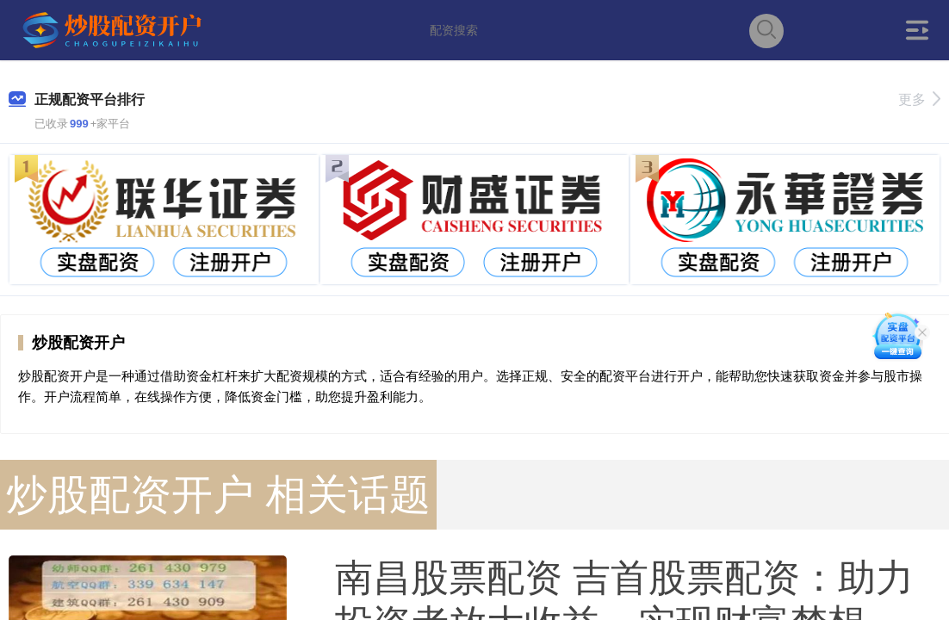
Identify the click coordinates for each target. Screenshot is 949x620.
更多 (919, 99)
